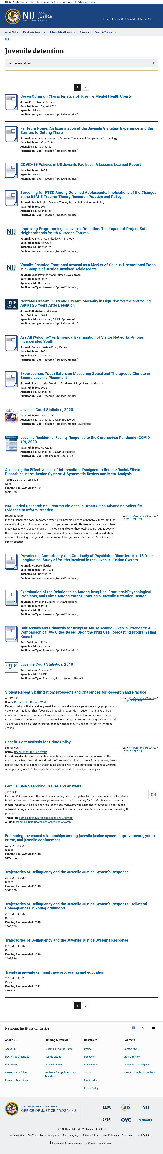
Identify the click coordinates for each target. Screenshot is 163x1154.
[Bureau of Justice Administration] (107, 1109)
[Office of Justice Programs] (13, 16)
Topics (88, 1072)
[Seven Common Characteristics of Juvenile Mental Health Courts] (11, 109)
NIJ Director (11, 1064)
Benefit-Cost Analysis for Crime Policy (38, 742)
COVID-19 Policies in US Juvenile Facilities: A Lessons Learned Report (80, 164)
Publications (91, 1064)
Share (158, 21)
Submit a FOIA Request (136, 1064)
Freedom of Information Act (67, 1143)
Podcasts (89, 1056)
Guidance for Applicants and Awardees (61, 1074)
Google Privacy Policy (132, 518)
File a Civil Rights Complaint (139, 1072)
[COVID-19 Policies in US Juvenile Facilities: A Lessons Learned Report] (11, 177)
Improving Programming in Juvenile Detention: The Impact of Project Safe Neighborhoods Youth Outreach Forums (84, 230)
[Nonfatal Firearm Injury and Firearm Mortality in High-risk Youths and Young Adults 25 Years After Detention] (11, 305)
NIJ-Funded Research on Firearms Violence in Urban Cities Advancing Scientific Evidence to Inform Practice (73, 508)
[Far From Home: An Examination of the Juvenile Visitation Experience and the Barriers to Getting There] (11, 141)
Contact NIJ (130, 1048)
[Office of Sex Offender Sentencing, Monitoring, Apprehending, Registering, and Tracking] (146, 1122)
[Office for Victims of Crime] (126, 1122)
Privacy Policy (90, 1135)
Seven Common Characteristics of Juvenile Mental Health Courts (76, 96)
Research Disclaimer (16, 1080)
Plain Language (71, 1135)
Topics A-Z (145, 19)
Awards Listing (53, 1056)
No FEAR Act (144, 1135)
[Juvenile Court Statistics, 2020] (11, 416)
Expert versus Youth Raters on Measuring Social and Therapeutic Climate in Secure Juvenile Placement (85, 375)
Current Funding (54, 1064)
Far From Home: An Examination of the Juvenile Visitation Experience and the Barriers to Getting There (86, 130)
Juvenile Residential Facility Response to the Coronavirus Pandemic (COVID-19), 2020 (85, 439)
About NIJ (10, 1048)
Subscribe (132, 19)
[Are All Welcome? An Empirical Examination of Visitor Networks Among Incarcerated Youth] (11, 350)
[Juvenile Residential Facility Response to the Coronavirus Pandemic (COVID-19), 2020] (11, 444)
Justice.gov (105, 1143)
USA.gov (90, 1143)
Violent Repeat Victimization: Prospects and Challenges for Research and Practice (75, 692)
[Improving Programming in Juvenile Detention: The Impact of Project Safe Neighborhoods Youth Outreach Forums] (11, 232)
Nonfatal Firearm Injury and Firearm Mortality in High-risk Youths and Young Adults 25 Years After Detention (85, 303)
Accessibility (17, 1135)
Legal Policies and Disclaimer (117, 1135)
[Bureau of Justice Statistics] (126, 1111)
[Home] (37, 16)
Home (8, 39)
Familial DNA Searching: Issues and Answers (43, 786)
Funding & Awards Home (58, 1048)
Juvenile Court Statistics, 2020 (46, 410)
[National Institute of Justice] (146, 1109)
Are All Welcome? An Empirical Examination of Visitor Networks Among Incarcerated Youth (81, 339)
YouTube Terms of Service (142, 515)
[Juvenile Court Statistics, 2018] (11, 668)
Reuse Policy (91, 1088)
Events (88, 1048)
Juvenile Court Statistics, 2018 (46, 664)
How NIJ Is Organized (17, 1056)
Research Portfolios (16, 1072)
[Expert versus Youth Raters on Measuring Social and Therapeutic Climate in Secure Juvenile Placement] (11, 386)
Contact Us (118, 19)
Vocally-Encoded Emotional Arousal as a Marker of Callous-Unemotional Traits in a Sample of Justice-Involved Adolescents (88, 267)
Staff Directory (132, 1056)
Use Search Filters (19, 63)
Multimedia (90, 1080)
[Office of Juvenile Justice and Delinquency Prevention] (107, 1122)
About (106, 19)
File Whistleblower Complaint (43, 1135)
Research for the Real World (30, 702)
